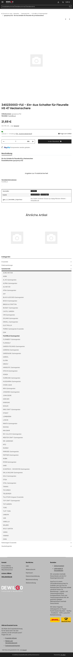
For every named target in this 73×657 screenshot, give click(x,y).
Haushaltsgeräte (7, 546)
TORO (5, 507)
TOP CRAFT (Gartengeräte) (11, 500)
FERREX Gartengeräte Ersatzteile (13, 329)
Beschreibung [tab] (7, 153)
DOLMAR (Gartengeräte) (10, 318)
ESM (4, 332)
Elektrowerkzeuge (7, 265)
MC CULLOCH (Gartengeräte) (12, 434)
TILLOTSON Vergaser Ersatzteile (13, 497)
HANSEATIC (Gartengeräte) (11, 367)
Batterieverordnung (32, 579)
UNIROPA (6, 514)
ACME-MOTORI (8, 273)
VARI (4, 518)
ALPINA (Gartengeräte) (10, 283)
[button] (58, 2)
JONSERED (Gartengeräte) (11, 392)
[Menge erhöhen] (33, 141)
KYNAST (5, 413)
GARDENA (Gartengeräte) (11, 350)
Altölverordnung (31, 583)
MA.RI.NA (6, 427)
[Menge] (16, 141)
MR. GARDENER (8, 441)
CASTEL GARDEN (8, 311)
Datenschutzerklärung (33, 576)
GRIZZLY (5, 364)
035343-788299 (6, 573)
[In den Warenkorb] (3, 25)
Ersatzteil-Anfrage (11, 638)
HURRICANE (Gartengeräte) (11, 378)
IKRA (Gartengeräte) (9, 388)
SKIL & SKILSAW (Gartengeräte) (13, 472)
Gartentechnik (35, 194)
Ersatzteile (5, 262)
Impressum (29, 573)
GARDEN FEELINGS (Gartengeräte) (14, 346)
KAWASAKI (6, 402)
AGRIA (5, 276)
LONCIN (5, 420)
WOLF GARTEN (8, 528)
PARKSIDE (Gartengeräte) (11, 451)
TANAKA (5, 486)
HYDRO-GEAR (7, 385)
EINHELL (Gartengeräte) (10, 322)
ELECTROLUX (7, 325)
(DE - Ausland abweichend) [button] (24, 134)
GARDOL (5, 357)
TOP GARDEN (7, 504)
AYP (4, 294)
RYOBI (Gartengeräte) (9, 462)
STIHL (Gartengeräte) (9, 483)
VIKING (5, 532)
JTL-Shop (62, 654)
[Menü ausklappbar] (2, 1)
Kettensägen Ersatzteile (9, 542)
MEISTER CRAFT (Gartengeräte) (13, 437)
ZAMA (5, 539)
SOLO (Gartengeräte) (9, 476)
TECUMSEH (7, 490)
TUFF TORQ (7, 511)
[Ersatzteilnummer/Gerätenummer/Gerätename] (69, 6)
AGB (27, 566)
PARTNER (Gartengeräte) (11, 455)
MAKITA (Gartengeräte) (10, 423)
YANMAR (6, 535)
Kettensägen (44, 194)
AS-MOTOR (6, 287)
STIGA (5, 479)
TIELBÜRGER (7, 493)
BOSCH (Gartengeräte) (10, 301)
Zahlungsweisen (59, 566)
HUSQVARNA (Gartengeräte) (12, 381)
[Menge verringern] (4, 141)
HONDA (5, 374)
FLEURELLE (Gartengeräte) (11, 336)
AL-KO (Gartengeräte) (9, 280)
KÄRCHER (6, 399)
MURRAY (6, 448)
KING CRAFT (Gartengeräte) (11, 409)
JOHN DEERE (7, 395)
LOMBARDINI (7, 416)
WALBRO (6, 525)
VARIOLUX (6, 521)
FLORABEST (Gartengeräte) (11, 339)
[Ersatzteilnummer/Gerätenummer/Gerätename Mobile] (35, 6)
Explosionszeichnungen (12, 645)
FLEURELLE (33, 191)
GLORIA (5, 360)
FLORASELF (7, 343)
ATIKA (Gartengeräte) (9, 290)
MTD (4, 444)
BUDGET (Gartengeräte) (10, 308)
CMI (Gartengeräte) (9, 315)
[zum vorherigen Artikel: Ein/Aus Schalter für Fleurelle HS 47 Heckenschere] (66, 19)
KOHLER (5, 406)
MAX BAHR (6, 430)
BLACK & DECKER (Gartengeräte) (13, 297)
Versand (16, 126)
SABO (5, 465)
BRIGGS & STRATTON (10, 304)
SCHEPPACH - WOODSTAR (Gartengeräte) (16, 469)
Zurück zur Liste (7, 13)
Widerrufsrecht (30, 569)
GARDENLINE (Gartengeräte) (12, 353)
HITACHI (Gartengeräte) (10, 371)
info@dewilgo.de (7, 577)
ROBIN (5, 458)
